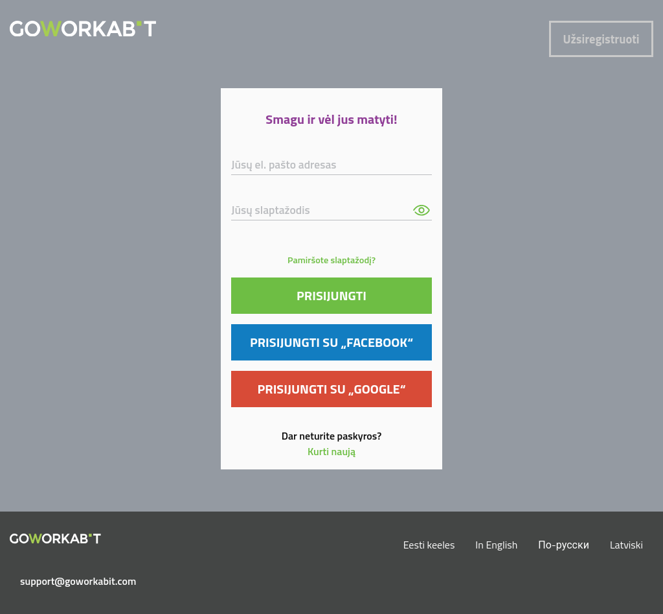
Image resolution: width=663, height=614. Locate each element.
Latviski (626, 544)
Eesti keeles (429, 544)
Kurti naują (331, 451)
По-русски (563, 544)
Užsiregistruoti (601, 39)
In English (496, 544)
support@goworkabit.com (60, 581)
